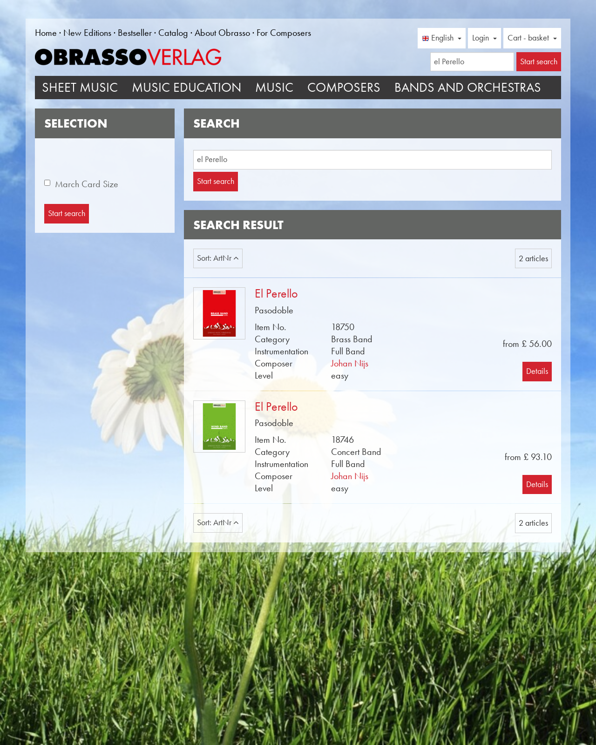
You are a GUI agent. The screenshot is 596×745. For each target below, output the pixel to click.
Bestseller (135, 32)
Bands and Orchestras (467, 87)
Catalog (173, 32)
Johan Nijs (349, 363)
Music (274, 87)
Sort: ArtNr (218, 258)
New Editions (87, 32)
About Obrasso (222, 32)
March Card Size (86, 184)
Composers (343, 87)
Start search (215, 181)
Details (537, 371)
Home (46, 32)
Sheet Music (80, 87)
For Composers (284, 32)
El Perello (276, 293)
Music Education (186, 87)
